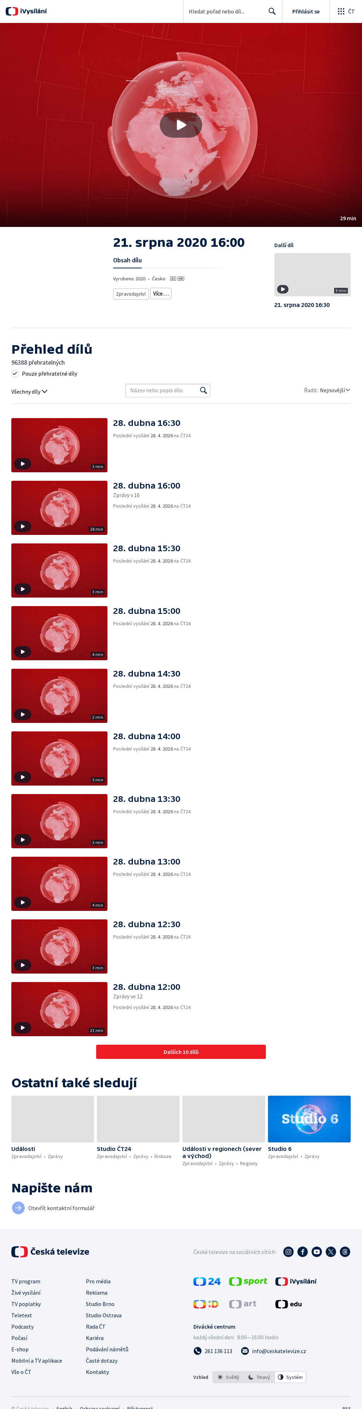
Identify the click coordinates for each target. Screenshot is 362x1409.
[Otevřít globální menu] (345, 11)
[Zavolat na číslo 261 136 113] (212, 1351)
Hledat (270, 14)
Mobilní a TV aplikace (36, 1360)
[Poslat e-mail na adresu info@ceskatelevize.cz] (273, 1351)
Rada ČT (96, 1326)
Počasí (19, 1337)
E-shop (20, 1349)
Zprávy (160, 292)
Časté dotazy (101, 1360)
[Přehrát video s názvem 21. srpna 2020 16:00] (181, 125)
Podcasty (22, 1326)
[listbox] (259, 1377)
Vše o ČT (21, 1371)
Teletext (21, 1315)
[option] (228, 1377)
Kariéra (95, 1337)
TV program (25, 1281)
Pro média (98, 1281)
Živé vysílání (25, 1292)
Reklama (96, 1292)
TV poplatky (26, 1303)
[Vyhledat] (203, 390)
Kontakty (97, 1371)
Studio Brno (100, 1303)
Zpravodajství (130, 292)
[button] (181, 125)
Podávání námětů (107, 1349)
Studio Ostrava (104, 1315)
